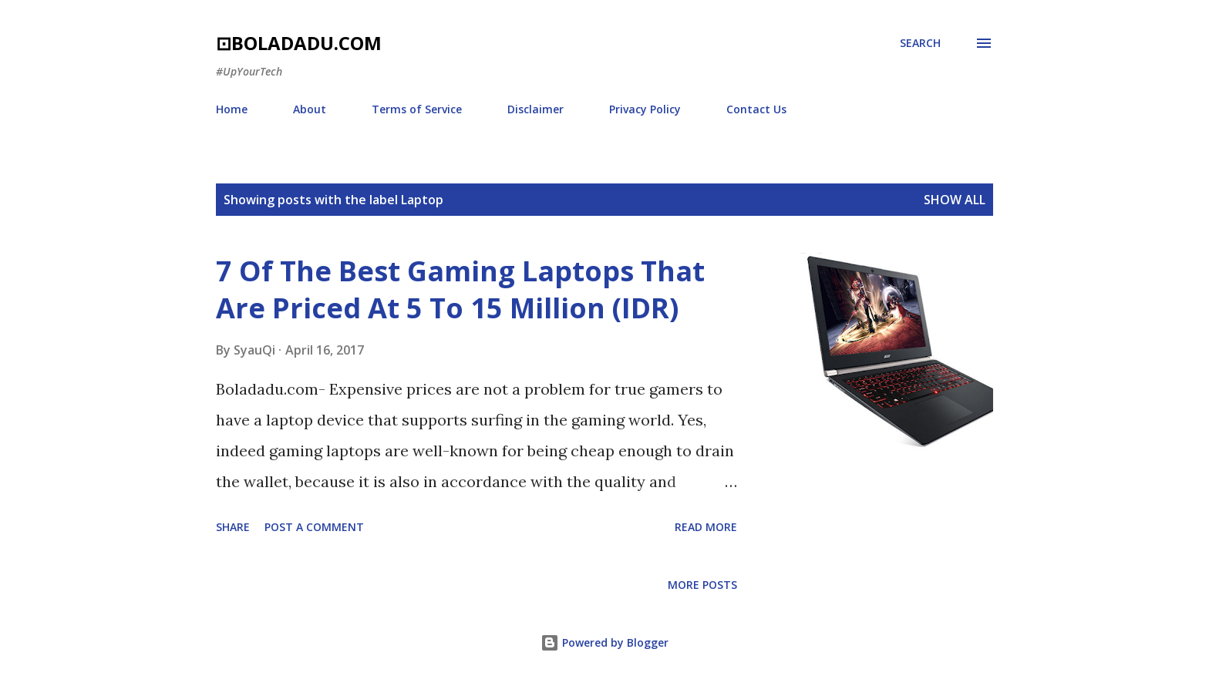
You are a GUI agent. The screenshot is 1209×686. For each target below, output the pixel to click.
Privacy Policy (645, 109)
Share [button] (233, 527)
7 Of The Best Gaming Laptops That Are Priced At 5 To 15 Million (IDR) (460, 289)
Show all (954, 199)
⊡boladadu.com (299, 42)
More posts (702, 584)
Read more (706, 527)
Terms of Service (417, 109)
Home (232, 109)
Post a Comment (314, 527)
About (309, 109)
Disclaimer (535, 109)
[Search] (920, 43)
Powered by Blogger (604, 642)
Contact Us (756, 109)
